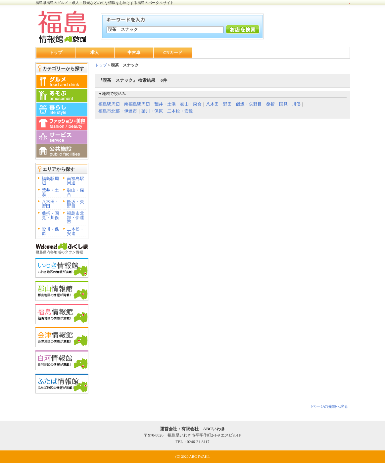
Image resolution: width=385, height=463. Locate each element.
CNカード (172, 52)
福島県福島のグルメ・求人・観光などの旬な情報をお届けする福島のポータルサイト (104, 3)
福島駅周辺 (50, 180)
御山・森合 (75, 192)
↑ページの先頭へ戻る (329, 406)
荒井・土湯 (50, 192)
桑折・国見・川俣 (50, 215)
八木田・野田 (50, 203)
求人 (94, 52)
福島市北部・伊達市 (75, 217)
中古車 (133, 52)
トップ (55, 52)
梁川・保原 (50, 231)
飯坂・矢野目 (75, 203)
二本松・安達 (75, 231)
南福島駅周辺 (75, 180)
